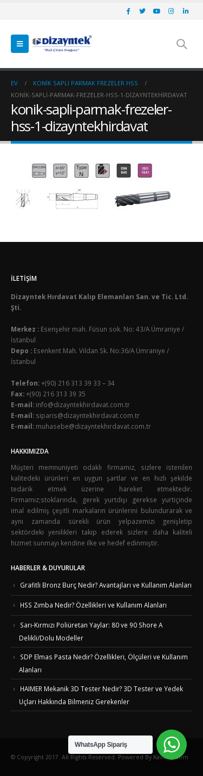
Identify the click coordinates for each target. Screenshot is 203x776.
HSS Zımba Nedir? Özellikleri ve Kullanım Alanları (93, 604)
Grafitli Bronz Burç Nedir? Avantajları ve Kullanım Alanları (106, 585)
